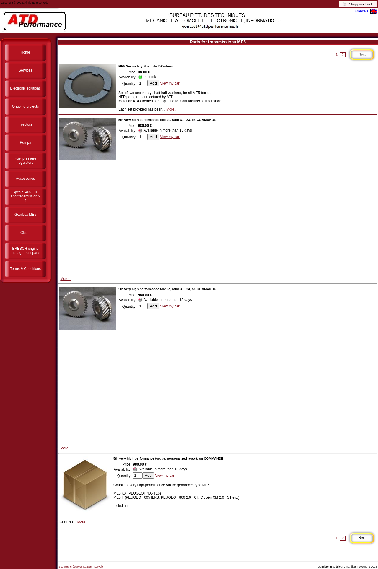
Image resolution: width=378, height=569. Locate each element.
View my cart (170, 83)
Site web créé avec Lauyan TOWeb (80, 566)
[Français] (361, 11)
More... (171, 109)
